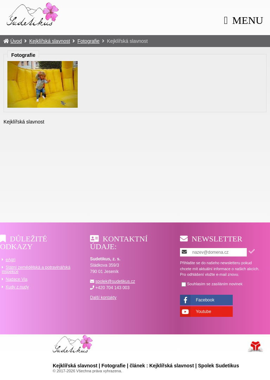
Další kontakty (103, 297)
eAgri (10, 259)
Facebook (205, 300)
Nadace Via (16, 279)
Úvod (33, 14)
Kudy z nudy (17, 287)
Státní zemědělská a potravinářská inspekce (36, 269)
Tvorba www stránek (255, 346)
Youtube (203, 311)
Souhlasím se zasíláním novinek (215, 284)
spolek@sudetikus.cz (115, 281)
